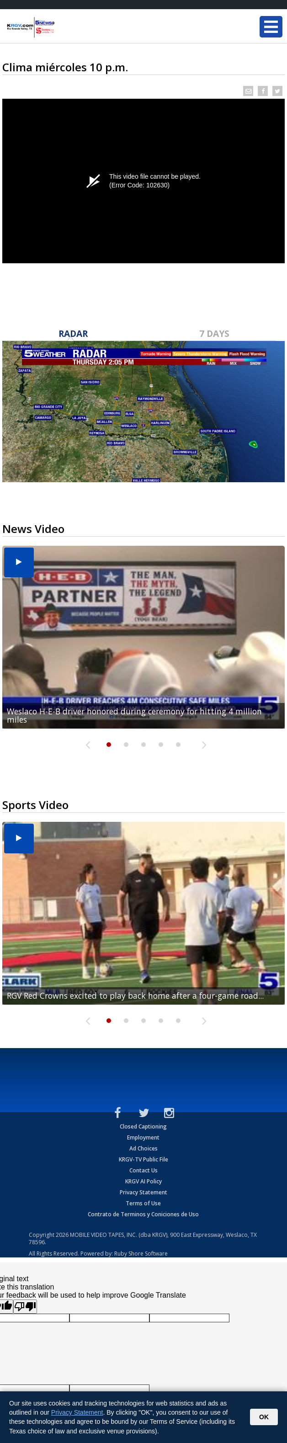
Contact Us (143, 1170)
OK (264, 1417)
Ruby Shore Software (141, 1253)
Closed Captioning (143, 1126)
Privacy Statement (143, 1192)
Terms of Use (143, 1203)
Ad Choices (143, 1148)
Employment (143, 1137)
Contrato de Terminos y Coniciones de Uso (143, 1214)
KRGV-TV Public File (143, 1159)
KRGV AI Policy (143, 1181)
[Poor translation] (25, 1306)
